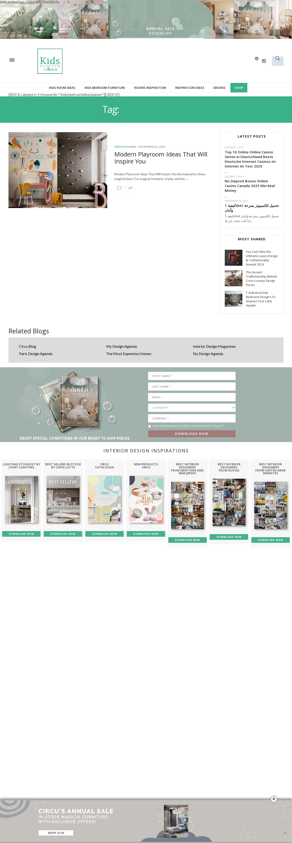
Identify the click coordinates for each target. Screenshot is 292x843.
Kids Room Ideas (62, 88)
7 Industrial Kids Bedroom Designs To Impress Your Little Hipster (261, 299)
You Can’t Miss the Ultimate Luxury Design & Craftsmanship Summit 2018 (262, 258)
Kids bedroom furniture (105, 88)
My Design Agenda (121, 346)
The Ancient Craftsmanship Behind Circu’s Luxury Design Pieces (261, 278)
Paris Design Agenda (35, 353)
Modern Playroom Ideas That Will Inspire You (160, 157)
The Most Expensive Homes (128, 353)
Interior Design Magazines (214, 346)
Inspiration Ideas (189, 88)
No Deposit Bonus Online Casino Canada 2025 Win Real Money (250, 186)
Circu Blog (27, 346)
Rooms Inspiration (150, 88)
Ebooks (219, 88)
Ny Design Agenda (208, 353)
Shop (239, 88)
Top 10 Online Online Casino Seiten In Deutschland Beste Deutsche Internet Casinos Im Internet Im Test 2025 (250, 159)
